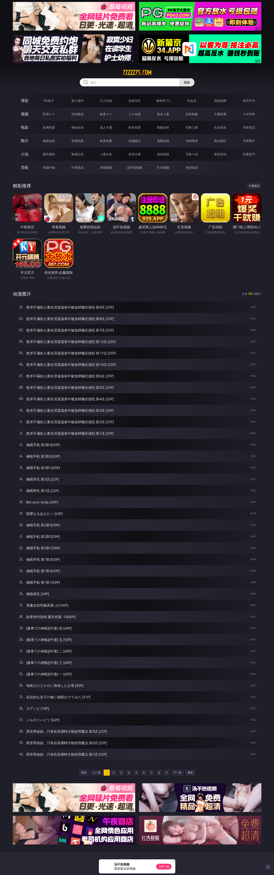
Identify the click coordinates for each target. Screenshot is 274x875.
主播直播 (220, 114)
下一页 (177, 772)
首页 (83, 772)
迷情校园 (163, 154)
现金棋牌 (220, 101)
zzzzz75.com (137, 72)
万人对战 (106, 101)
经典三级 (192, 127)
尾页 (190, 772)
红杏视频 (163, 167)
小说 (24, 154)
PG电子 (49, 101)
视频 (24, 114)
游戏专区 (134, 101)
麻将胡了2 (163, 101)
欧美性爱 (134, 127)
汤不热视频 (134, 167)
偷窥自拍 (49, 141)
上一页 (97, 772)
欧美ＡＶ (106, 114)
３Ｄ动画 (134, 114)
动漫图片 (134, 141)
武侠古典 (134, 154)
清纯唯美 (192, 141)
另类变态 (249, 127)
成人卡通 (106, 127)
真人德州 (77, 101)
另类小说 (192, 154)
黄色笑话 (220, 154)
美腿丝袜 (163, 141)
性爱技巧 (249, 154)
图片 (24, 140)
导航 (24, 167)
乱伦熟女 (220, 127)
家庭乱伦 (77, 154)
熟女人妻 (163, 114)
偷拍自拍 (77, 127)
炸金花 (191, 101)
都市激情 (49, 154)
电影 (24, 127)
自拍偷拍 (77, 114)
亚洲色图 (77, 141)
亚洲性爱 (49, 127)
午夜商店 (77, 167)
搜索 (187, 82)
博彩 (24, 100)
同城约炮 (49, 167)
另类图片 (249, 141)
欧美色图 (106, 141)
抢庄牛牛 (249, 101)
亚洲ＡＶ (49, 114)
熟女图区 (220, 141)
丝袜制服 (192, 114)
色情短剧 (192, 167)
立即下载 (164, 866)
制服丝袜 (163, 127)
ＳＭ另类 (249, 114)
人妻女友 (106, 154)
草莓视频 (106, 167)
